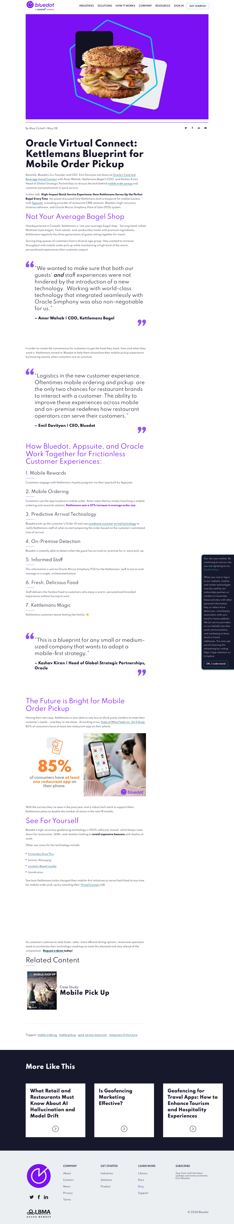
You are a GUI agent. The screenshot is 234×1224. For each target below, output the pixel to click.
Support (143, 1192)
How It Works (126, 6)
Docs (141, 1179)
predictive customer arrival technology (114, 523)
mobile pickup (69, 1034)
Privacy (68, 1192)
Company (146, 6)
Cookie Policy (211, 570)
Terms (67, 1199)
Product (105, 1186)
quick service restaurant (95, 1034)
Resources (163, 6)
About (67, 1173)
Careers (68, 1179)
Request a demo (53, 950)
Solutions (105, 6)
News (66, 1186)
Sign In (180, 6)
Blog (141, 1186)
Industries (87, 6)
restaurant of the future (127, 1034)
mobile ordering (48, 1034)
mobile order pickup (121, 183)
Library (142, 1173)
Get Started (198, 6)
